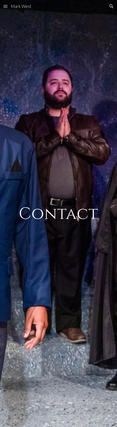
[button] (5, 6)
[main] (58, 213)
